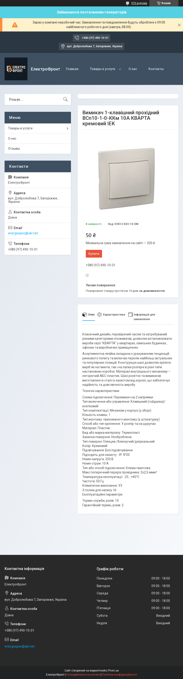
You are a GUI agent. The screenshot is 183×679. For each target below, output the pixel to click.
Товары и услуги (102, 69)
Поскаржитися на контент (83, 674)
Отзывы (14, 148)
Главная (72, 69)
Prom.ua (113, 670)
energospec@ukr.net (23, 233)
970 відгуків (139, 3)
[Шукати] (65, 99)
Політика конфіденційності (119, 674)
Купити (94, 254)
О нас (133, 69)
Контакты (156, 69)
